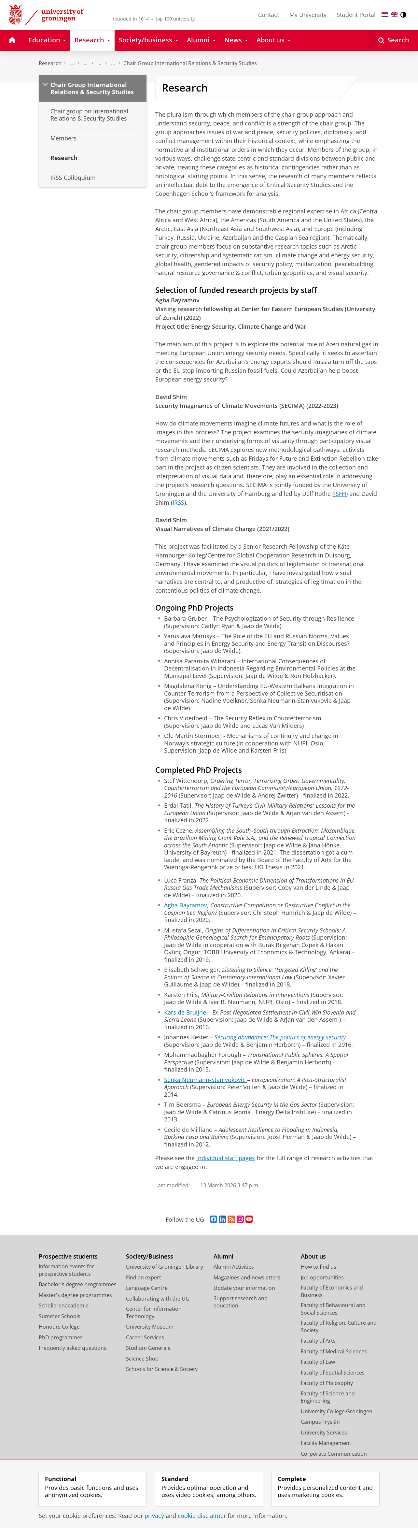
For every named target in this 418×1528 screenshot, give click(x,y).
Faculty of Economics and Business (332, 1291)
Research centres (99, 63)
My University (308, 15)
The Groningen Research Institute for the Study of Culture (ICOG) (72, 63)
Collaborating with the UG (157, 1298)
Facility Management (326, 1443)
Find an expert (143, 1277)
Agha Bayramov (185, 905)
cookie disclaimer (202, 1516)
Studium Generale (148, 1347)
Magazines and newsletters (247, 1277)
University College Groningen (336, 1411)
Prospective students (68, 1256)
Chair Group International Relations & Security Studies (190, 63)
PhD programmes (61, 1337)
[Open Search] (393, 40)
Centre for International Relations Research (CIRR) (113, 63)
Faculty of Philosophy (327, 1383)
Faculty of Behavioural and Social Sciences (333, 1309)
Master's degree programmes (75, 1295)
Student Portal (356, 15)
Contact (268, 15)
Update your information (244, 1287)
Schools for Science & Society (162, 1369)
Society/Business (149, 1256)
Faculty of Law (318, 1361)
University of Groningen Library (164, 1266)
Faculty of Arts (318, 1340)
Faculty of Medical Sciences (334, 1351)
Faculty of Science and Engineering (328, 1397)
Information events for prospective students (66, 1270)
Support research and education (241, 1302)
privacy (154, 1516)
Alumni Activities (234, 1266)
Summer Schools (59, 1316)
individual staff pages (225, 1158)
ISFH (340, 493)
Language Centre (147, 1287)
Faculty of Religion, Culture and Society (339, 1326)
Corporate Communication (334, 1453)
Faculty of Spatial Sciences (333, 1372)
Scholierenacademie (64, 1305)
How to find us (318, 1266)
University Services (324, 1432)
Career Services (145, 1337)
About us (313, 1256)
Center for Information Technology (154, 1312)
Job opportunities (322, 1277)
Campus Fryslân (320, 1421)
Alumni (223, 1256)
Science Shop (142, 1358)
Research (50, 63)
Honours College (59, 1326)
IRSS (178, 502)
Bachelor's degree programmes (78, 1284)
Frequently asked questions (72, 1347)
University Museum (150, 1326)
